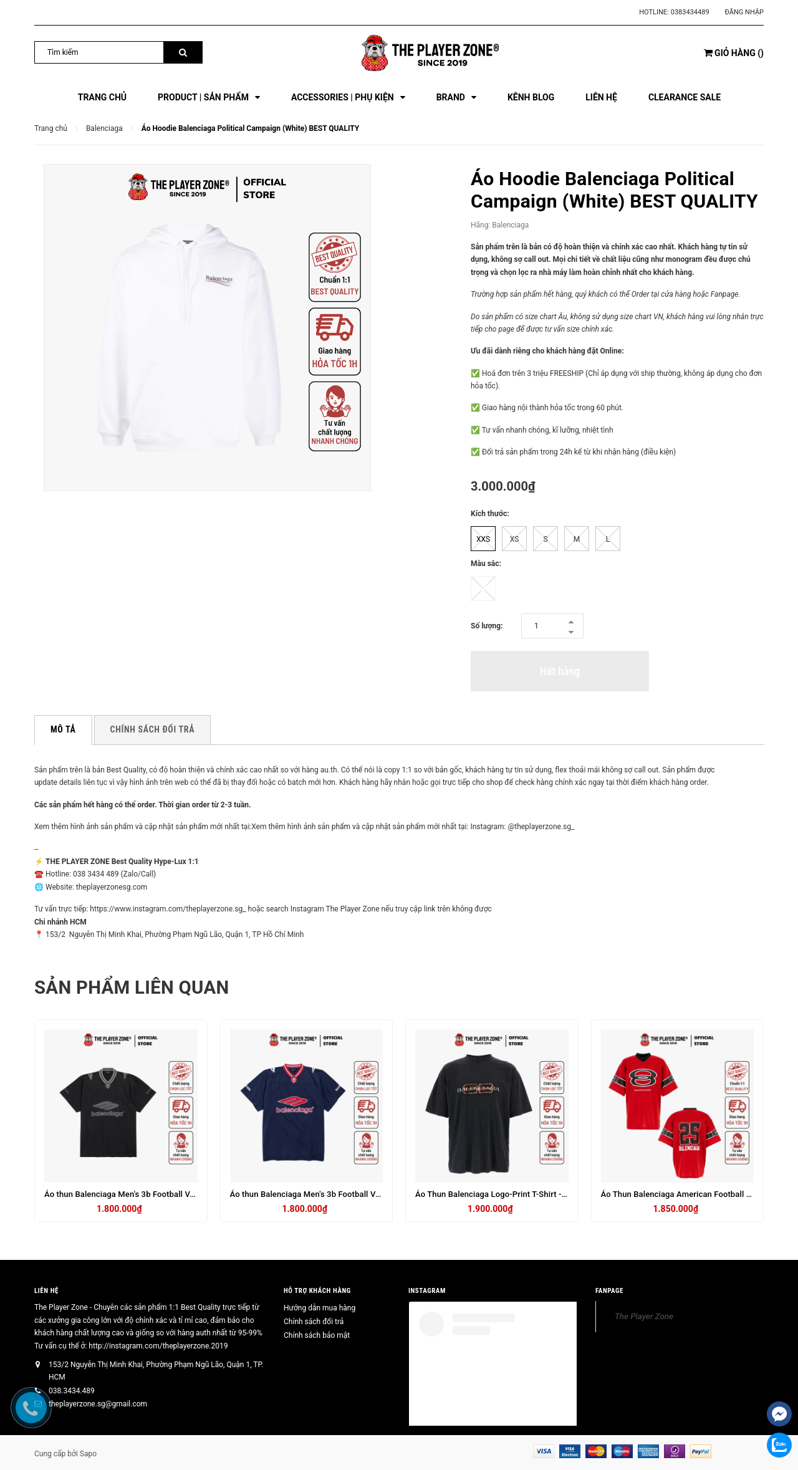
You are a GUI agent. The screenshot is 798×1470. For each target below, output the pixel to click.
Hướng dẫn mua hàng (319, 1308)
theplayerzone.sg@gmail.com (98, 1404)
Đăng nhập (744, 12)
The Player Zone (644, 1316)
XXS (483, 539)
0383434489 (690, 12)
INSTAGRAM (427, 1290)
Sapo (88, 1453)
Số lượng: (487, 626)
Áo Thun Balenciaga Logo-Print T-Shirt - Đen (496, 1194)
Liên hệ (46, 1290)
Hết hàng (560, 671)
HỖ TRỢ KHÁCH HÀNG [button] (317, 1290)
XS (514, 539)
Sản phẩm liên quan (133, 987)
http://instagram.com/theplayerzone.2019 (158, 1345)
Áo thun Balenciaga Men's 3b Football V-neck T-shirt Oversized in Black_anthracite (195, 1194)
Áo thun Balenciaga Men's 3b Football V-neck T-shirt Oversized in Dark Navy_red (377, 1194)
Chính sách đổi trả (314, 1321)
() (734, 53)
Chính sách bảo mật (317, 1335)
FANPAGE (609, 1290)
